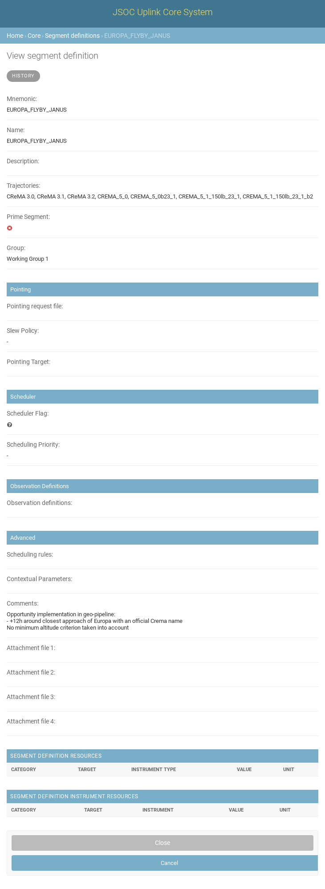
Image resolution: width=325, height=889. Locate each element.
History (23, 76)
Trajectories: (23, 185)
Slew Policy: (23, 330)
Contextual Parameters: (39, 579)
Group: (16, 248)
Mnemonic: (22, 99)
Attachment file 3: (31, 697)
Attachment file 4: (31, 721)
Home (15, 35)
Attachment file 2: (31, 672)
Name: (15, 130)
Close (162, 842)
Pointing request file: (35, 306)
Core (34, 35)
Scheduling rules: (30, 554)
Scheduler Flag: (28, 413)
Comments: (22, 603)
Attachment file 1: (31, 648)
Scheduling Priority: (33, 444)
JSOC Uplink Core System (163, 12)
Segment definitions (72, 35)
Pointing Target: (28, 362)
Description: (23, 161)
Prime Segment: (28, 217)
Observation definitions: (39, 503)
